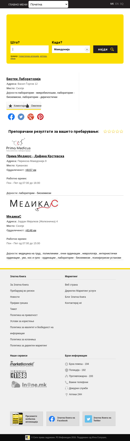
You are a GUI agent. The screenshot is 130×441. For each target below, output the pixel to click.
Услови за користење (22, 321)
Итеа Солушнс (99, 437)
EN (117, 3)
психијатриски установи (106, 257)
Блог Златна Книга (75, 296)
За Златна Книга (19, 284)
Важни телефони (78, 382)
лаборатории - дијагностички (39, 96)
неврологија (90, 253)
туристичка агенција (29, 56)
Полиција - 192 (77, 370)
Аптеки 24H (75, 394)
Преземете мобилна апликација (31, 419)
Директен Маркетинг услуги (80, 290)
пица (12, 58)
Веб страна (71, 284)
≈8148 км (30, 230)
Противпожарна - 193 (81, 376)
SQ (121, 3)
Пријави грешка (19, 303)
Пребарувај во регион (22, 290)
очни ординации (70, 253)
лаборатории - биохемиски (35, 193)
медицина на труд (30, 253)
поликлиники (51, 253)
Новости (14, 296)
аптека (43, 56)
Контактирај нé (73, 303)
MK (112, 3)
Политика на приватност (24, 315)
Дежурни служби (78, 388)
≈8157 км (30, 169)
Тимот (13, 309)
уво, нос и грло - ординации (39, 257)
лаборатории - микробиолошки (37, 92)
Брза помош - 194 (79, 364)
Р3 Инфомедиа (63, 437)
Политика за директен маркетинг (28, 345)
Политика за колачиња (23, 339)
